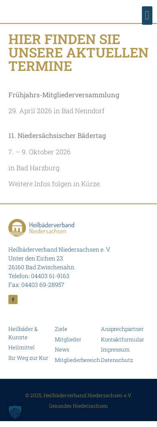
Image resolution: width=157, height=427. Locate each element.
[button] (147, 15)
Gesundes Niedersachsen (78, 411)
